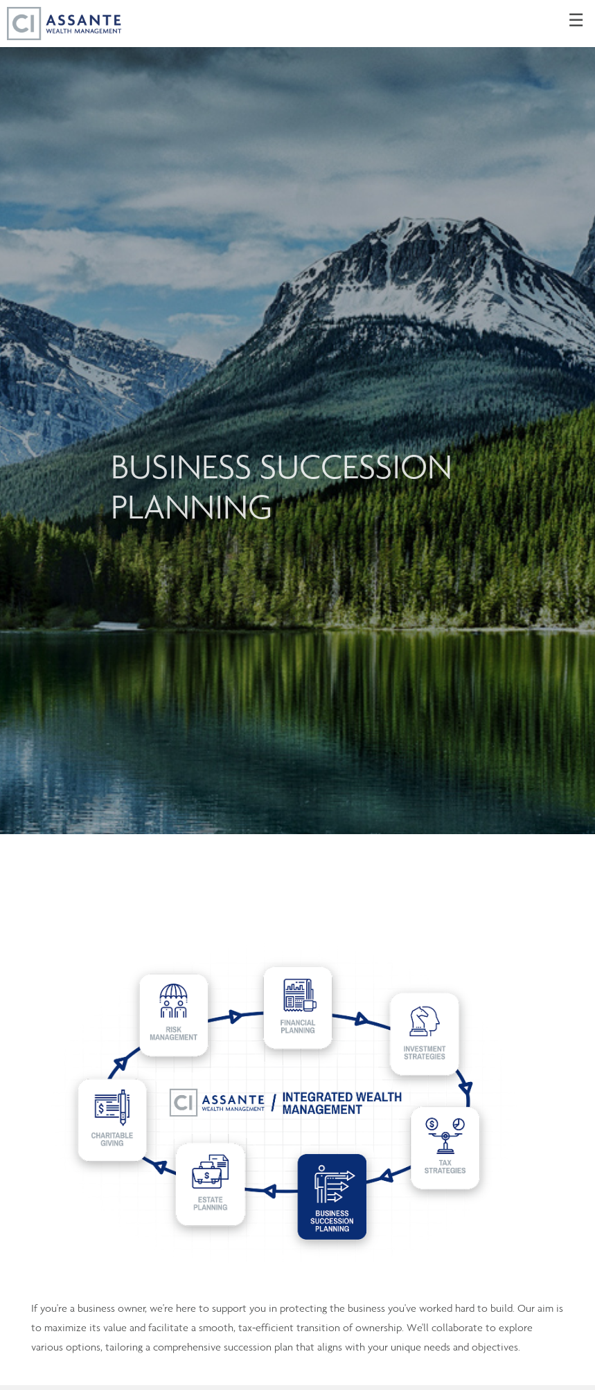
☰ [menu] (576, 20)
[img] (297, 417)
